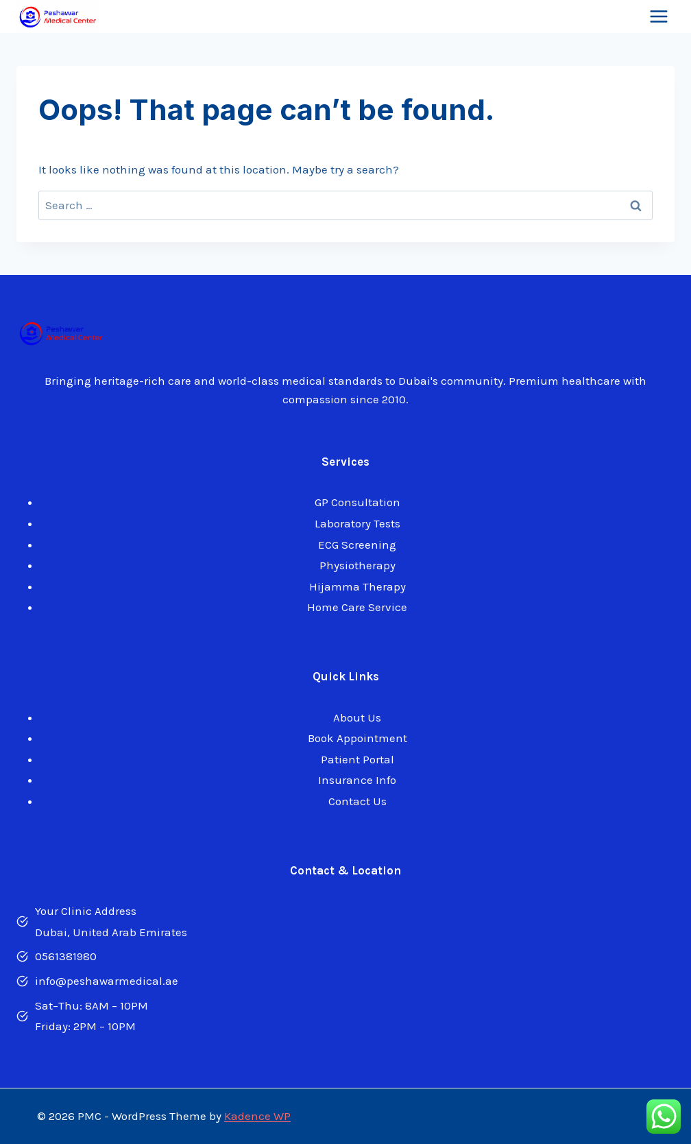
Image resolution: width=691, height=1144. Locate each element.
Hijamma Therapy (357, 586)
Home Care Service (357, 607)
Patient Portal (357, 759)
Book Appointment (357, 738)
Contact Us (357, 801)
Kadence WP (257, 1116)
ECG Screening (357, 544)
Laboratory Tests (357, 523)
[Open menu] (658, 17)
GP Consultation (357, 502)
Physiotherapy (357, 565)
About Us (357, 717)
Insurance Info (357, 780)
